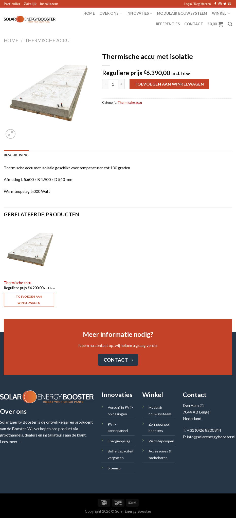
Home (89, 13)
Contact (193, 24)
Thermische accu (47, 40)
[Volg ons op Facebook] (215, 4)
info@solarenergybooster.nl (211, 436)
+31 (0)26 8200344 (204, 430)
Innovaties (139, 13)
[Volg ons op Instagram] (220, 4)
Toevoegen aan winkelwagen (169, 83)
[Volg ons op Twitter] (224, 4)
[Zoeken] (230, 24)
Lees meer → (11, 441)
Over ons (110, 13)
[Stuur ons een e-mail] (229, 4)
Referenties (168, 24)
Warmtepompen (161, 441)
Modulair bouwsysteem (182, 13)
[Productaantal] (113, 84)
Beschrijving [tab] (16, 155)
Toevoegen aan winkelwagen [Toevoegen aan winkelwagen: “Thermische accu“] (29, 299)
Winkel (221, 13)
